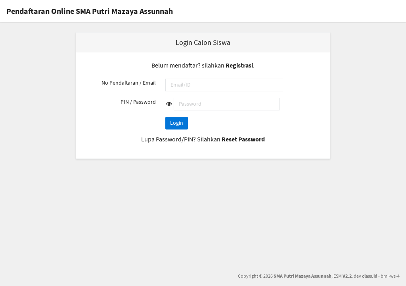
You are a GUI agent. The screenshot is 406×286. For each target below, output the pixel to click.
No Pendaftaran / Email (129, 82)
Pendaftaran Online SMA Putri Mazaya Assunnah (89, 11)
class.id (369, 276)
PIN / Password (138, 101)
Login (176, 122)
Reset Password (243, 139)
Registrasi (239, 65)
